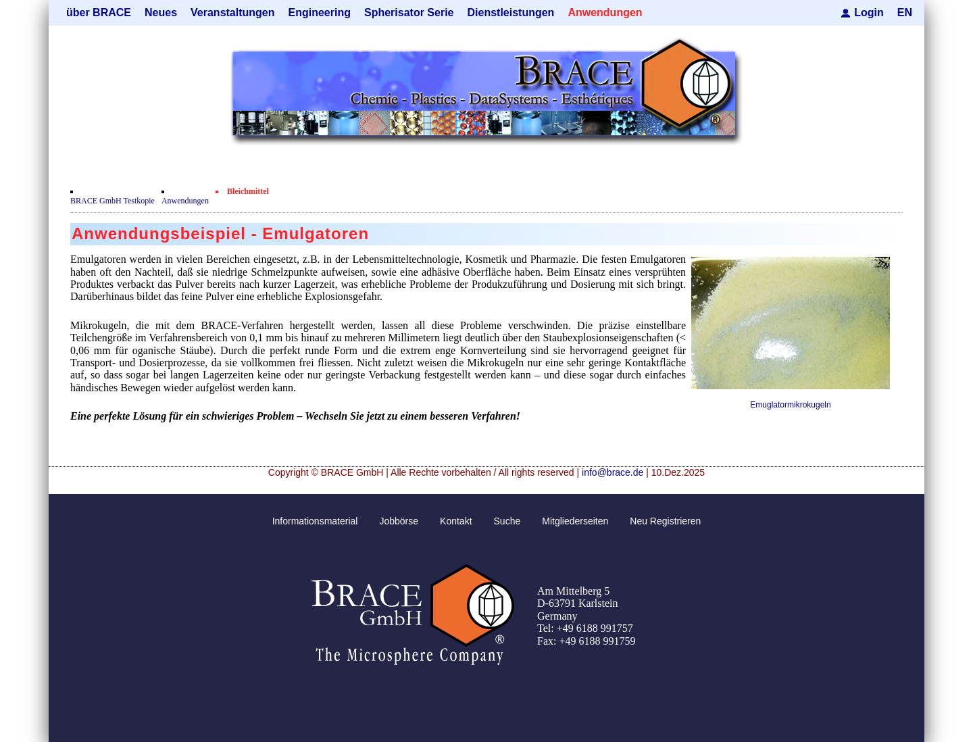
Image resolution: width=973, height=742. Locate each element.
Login (869, 12)
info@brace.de (612, 472)
